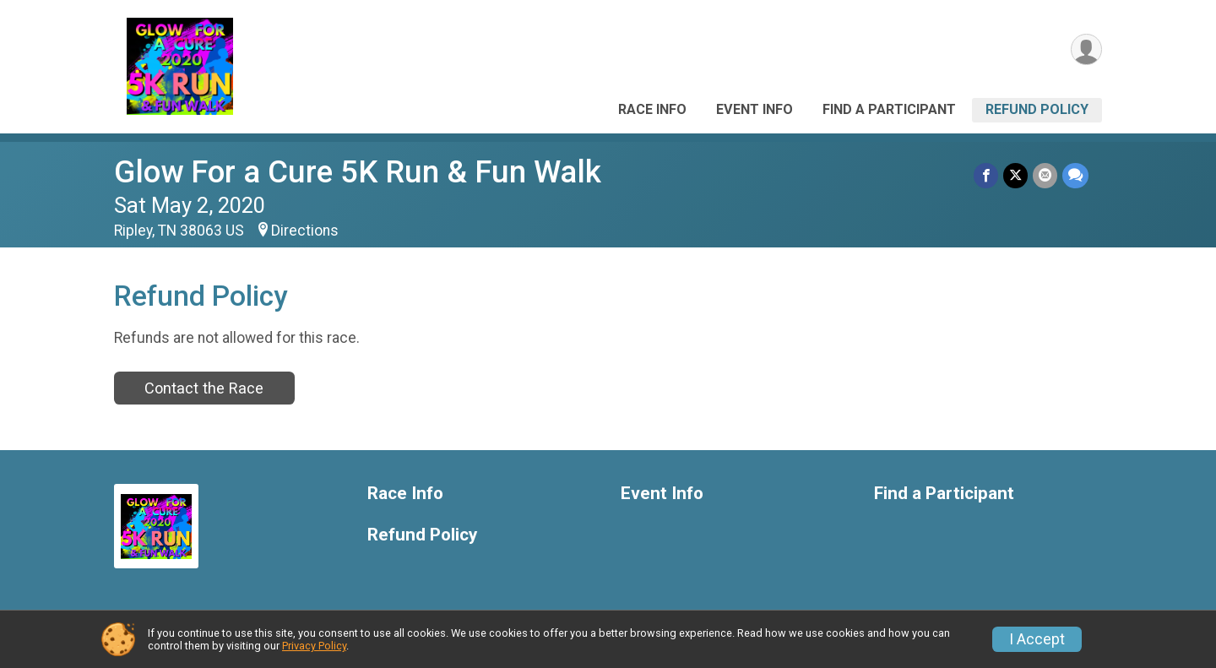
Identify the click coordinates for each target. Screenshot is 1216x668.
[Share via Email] (1045, 175)
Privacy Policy (314, 645)
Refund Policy (1036, 109)
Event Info (754, 109)
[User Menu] (1086, 49)
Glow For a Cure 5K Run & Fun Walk (357, 172)
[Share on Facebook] (986, 175)
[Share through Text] (1075, 175)
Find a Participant (889, 109)
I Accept (1037, 639)
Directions (305, 230)
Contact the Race (203, 388)
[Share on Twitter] (1015, 175)
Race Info (652, 109)
